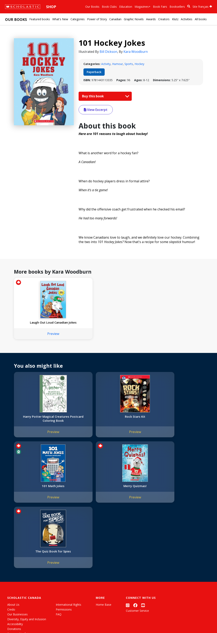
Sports (128, 64)
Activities (186, 19)
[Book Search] (188, 6)
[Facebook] (135, 548)
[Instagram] (128, 548)
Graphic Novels (134, 19)
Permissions (64, 552)
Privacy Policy (30, 621)
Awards (151, 19)
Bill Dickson (108, 51)
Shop (51, 6)
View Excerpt (95, 109)
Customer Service (137, 553)
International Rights (68, 547)
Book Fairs (160, 6)
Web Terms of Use (53, 621)
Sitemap (12, 621)
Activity (106, 64)
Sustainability (15, 581)
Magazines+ (143, 6)
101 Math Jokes (131, 420)
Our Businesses (17, 557)
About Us (13, 547)
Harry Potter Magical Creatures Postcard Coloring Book (36, 424)
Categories (78, 19)
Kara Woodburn (135, 51)
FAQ (58, 557)
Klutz (175, 19)
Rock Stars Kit (84, 420)
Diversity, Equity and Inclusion (26, 562)
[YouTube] (143, 548)
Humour (117, 64)
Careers (12, 586)
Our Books (92, 6)
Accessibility (15, 567)
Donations (14, 572)
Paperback (94, 72)
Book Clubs (109, 6)
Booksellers (177, 6)
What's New (60, 19)
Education (125, 6)
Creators (164, 19)
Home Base (103, 547)
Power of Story (97, 19)
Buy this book (104, 96)
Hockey (139, 64)
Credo (11, 552)
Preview (36, 338)
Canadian (115, 19)
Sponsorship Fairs (19, 576)
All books (201, 19)
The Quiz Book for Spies (36, 494)
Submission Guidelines (21, 591)
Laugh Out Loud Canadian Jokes (36, 324)
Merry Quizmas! (179, 420)
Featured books (39, 19)
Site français (202, 6)
